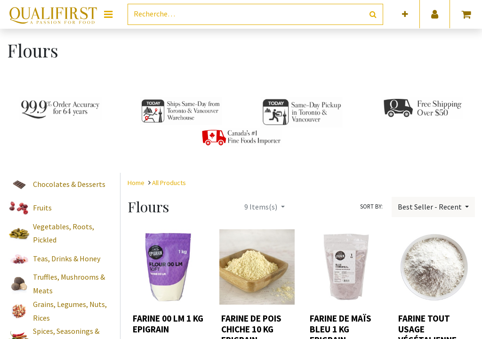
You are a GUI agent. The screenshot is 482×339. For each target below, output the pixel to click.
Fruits (42, 207)
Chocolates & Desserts (69, 184)
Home (136, 182)
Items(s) (261, 206)
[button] (405, 14)
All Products (169, 182)
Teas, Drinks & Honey (66, 258)
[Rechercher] (373, 14)
